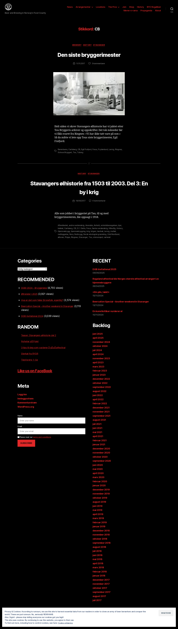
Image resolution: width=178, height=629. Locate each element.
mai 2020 (98, 472)
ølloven (70, 241)
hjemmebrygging (85, 235)
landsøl (108, 235)
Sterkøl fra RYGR (30, 357)
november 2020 (102, 456)
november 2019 (102, 497)
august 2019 (100, 505)
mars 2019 (99, 521)
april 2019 (98, 517)
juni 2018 (98, 558)
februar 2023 (100, 374)
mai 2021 (98, 435)
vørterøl (117, 241)
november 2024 (102, 345)
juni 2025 (98, 337)
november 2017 (102, 587)
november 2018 (102, 538)
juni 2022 (98, 398)
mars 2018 (99, 570)
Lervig (113, 153)
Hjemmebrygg (71, 235)
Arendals (90, 229)
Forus (96, 153)
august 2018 (100, 550)
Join (124, 8)
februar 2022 (100, 406)
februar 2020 (100, 484)
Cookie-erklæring (66, 623)
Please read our (34, 440)
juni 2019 (98, 509)
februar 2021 (100, 443)
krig (96, 235)
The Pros (112, 8)
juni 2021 (98, 431)
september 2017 (102, 595)
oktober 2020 (101, 460)
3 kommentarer (99, 67)
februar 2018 (100, 575)
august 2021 (100, 423)
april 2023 (99, 365)
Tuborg (89, 156)
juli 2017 (98, 603)
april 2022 (99, 402)
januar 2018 (100, 579)
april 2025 (99, 341)
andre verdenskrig (77, 229)
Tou (82, 156)
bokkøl (65, 232)
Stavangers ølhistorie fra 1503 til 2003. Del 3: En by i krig (89, 191)
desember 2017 (102, 583)
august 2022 (100, 394)
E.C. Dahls (86, 232)
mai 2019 (98, 513)
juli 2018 (98, 554)
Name (20, 419)
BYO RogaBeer (154, 8)
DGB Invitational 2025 (105, 272)
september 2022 (102, 390)
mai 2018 (98, 562)
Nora (78, 238)
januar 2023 (100, 378)
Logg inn (23, 397)
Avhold (98, 229)
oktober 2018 (101, 542)
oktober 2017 (101, 591)
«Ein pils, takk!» (102, 295)
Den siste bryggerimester (89, 58)
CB (80, 153)
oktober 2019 (101, 501)
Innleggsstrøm (26, 401)
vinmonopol (108, 241)
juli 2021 (98, 427)
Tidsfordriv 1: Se (30, 363)
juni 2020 (98, 468)
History (140, 8)
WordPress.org (27, 410)
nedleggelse (69, 238)
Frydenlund (104, 153)
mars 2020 (99, 480)
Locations (100, 8)
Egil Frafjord (87, 153)
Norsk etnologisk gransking (102, 238)
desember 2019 (102, 493)
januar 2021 (100, 447)
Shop (131, 8)
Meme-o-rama (131, 12)
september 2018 (102, 546)
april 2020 (99, 476)
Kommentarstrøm (28, 406)
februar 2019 (100, 525)
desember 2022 (102, 382)
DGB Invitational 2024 (33, 319)
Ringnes (61, 156)
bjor (59, 232)
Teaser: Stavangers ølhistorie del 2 (41, 338)
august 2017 (100, 599)
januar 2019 (100, 529)
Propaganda (146, 12)
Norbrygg (85, 238)
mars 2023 (99, 370)
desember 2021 (102, 411)
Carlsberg (73, 153)
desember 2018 (102, 534)
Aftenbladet (63, 229)
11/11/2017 (80, 67)
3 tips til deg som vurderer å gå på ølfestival (46, 350)
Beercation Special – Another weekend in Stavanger (51, 309)
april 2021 (98, 439)
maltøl (60, 238)
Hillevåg (118, 232)
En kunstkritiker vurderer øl (109, 314)
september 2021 (102, 419)
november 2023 (102, 361)
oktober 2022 (101, 386)
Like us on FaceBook (39, 374)
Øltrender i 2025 (30, 297)
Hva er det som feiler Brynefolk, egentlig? (45, 303)
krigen (101, 235)
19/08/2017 (80, 205)
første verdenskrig (106, 232)
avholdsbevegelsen (111, 229)
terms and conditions (42, 440)
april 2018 (98, 566)
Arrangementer (83, 8)
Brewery (76, 49)
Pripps (77, 241)
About (158, 12)
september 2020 (103, 464)
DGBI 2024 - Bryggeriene (35, 291)
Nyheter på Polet (30, 344)
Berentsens (63, 153)
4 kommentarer (99, 205)
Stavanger (100, 49)
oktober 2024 (101, 349)
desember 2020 (102, 452)
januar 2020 (100, 488)
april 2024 (99, 357)
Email (20, 430)
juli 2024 (98, 353)
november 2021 (102, 415)
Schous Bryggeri (73, 156)
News (70, 8)
